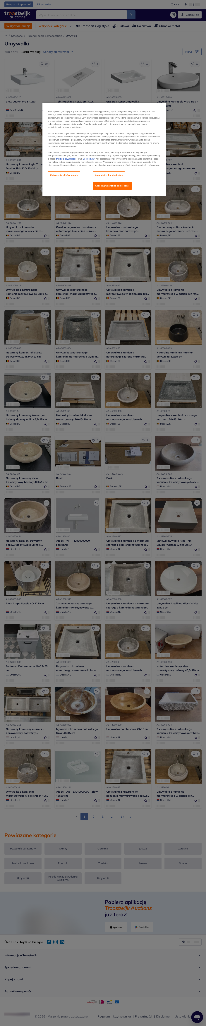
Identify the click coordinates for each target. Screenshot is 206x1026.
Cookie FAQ (89, 159)
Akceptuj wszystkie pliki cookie (112, 186)
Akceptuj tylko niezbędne (109, 175)
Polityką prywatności (66, 159)
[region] (104, 149)
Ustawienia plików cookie (64, 175)
